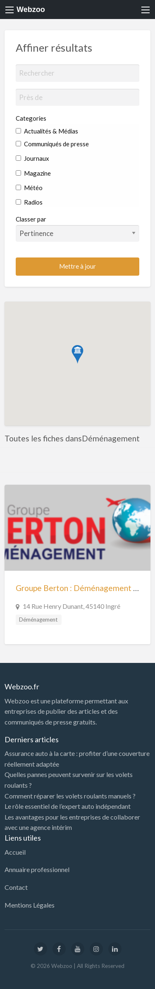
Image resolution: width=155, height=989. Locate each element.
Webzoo (31, 9)
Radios (29, 202)
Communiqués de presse (52, 144)
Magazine (33, 173)
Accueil (15, 852)
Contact (16, 887)
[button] (77, 354)
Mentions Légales (30, 905)
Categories (31, 118)
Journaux (32, 158)
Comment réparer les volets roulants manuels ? (70, 796)
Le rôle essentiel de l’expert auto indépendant (68, 806)
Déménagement (38, 619)
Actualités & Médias (47, 131)
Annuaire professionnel (37, 869)
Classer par (78, 228)
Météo (29, 187)
